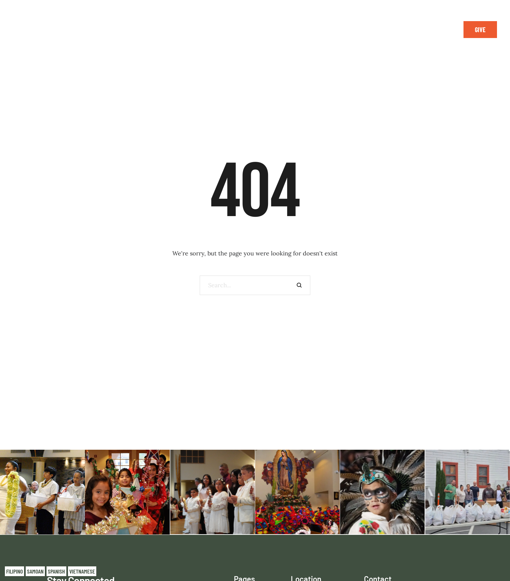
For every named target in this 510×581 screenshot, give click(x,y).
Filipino (14, 571)
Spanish (56, 571)
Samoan (35, 571)
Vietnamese (82, 571)
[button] (480, 29)
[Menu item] (90, 25)
